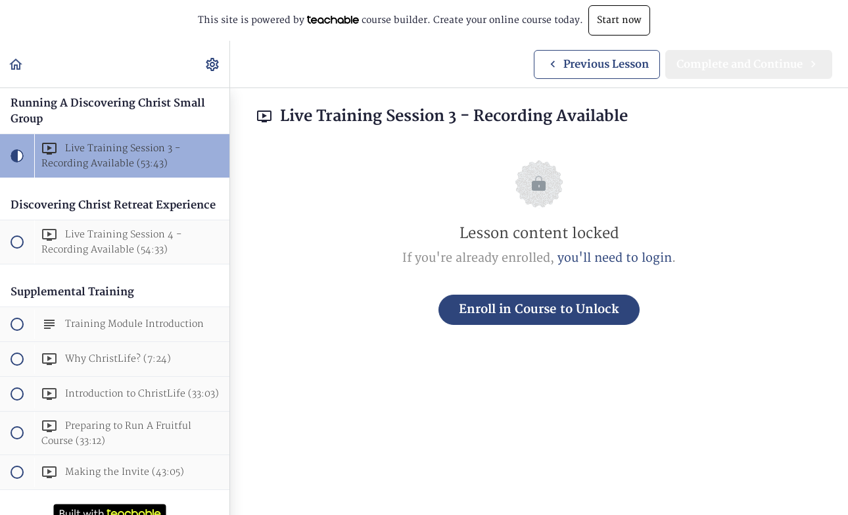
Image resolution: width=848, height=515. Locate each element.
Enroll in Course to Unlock (539, 309)
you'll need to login (614, 258)
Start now (619, 20)
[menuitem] (213, 64)
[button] (16, 64)
